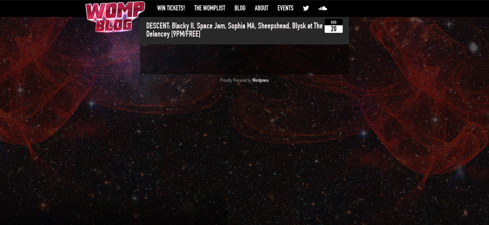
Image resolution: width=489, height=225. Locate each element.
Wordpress (260, 80)
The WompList (209, 8)
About (261, 8)
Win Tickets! (171, 8)
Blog (240, 8)
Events (285, 8)
